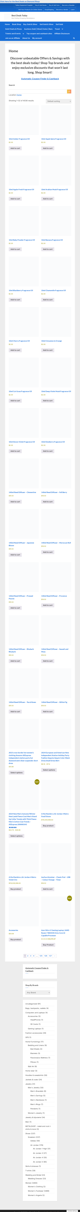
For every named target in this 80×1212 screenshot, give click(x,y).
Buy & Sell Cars (54, 5)
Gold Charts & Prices (13, 29)
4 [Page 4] (33, 956)
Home (7, 24)
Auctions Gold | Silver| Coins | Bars (38, 29)
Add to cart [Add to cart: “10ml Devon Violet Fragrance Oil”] (15, 451)
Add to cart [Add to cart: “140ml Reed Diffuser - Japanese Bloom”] (15, 555)
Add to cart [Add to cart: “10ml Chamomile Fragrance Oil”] (47, 300)
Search (12, 85)
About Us (26, 38)
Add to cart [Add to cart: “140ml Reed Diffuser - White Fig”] (47, 712)
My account (37, 38)
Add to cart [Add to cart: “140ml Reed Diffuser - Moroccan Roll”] (47, 552)
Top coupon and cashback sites (39, 34)
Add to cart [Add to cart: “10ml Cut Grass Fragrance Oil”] (15, 401)
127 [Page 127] (50, 956)
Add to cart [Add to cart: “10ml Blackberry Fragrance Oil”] (15, 300)
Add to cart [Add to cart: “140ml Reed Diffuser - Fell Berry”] (47, 502)
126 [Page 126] (45, 956)
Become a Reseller (68, 5)
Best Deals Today (19, 15)
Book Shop (16, 24)
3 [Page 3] (30, 956)
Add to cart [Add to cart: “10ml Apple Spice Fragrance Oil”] (47, 148)
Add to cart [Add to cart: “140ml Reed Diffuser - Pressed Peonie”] (15, 608)
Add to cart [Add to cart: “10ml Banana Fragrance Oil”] (47, 249)
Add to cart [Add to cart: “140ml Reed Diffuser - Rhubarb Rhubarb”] (15, 661)
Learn (73, 9)
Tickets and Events (13, 34)
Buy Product (48, 945)
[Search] (69, 91)
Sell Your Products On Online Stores (30, 9)
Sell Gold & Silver (46, 24)
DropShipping (49, 9)
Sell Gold (59, 24)
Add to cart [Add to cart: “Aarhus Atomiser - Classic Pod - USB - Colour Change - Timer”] (47, 889)
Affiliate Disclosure (62, 34)
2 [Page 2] (27, 956)
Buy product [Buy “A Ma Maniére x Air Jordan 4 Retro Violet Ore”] (16, 889)
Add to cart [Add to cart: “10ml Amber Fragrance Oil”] (15, 148)
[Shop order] (58, 101)
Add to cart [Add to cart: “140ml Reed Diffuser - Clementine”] (15, 502)
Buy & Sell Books (41, 5)
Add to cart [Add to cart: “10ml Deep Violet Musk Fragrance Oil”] (47, 401)
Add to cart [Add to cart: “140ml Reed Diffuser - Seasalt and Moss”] (47, 661)
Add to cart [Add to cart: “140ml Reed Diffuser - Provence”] (47, 605)
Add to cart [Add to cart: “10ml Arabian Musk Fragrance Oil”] (47, 199)
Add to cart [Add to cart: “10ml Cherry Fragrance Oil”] (15, 350)
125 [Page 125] (41, 956)
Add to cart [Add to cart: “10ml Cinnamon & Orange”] (47, 350)
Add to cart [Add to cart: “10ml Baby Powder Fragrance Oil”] (15, 249)
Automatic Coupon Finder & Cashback (40, 78)
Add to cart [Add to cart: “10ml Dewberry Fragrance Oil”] (47, 451)
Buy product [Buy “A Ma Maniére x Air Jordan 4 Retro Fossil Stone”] (48, 826)
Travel (57, 29)
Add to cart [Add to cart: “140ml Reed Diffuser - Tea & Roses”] (15, 712)
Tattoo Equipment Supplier (24, 5)
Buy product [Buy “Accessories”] (16, 939)
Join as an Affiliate (12, 38)
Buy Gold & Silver (30, 24)
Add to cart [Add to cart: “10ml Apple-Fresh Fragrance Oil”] (15, 199)
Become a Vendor (62, 9)
